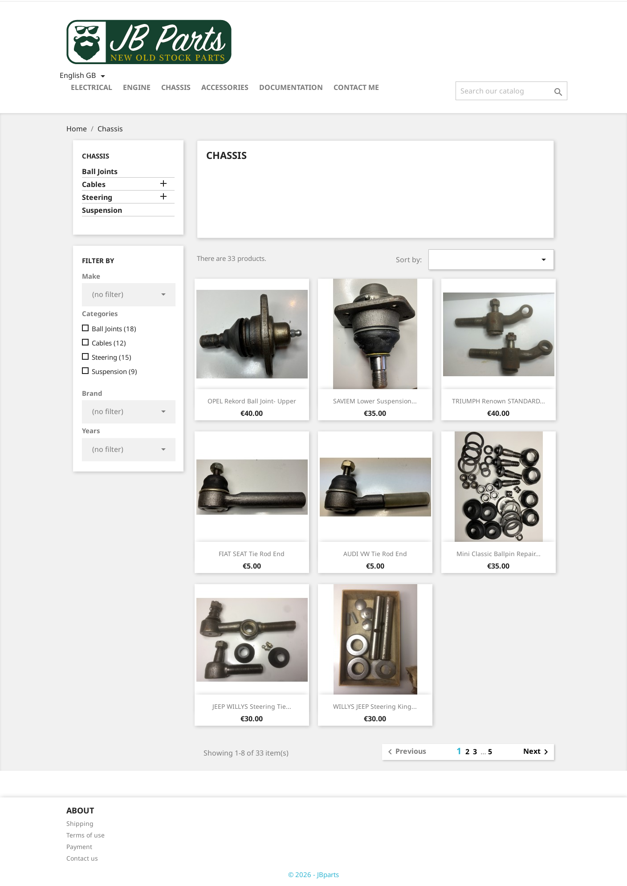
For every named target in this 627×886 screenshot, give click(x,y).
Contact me (356, 87)
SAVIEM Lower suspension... (375, 401)
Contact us (82, 858)
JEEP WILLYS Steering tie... (251, 706)
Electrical (91, 87)
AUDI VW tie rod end (375, 553)
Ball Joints (100, 171)
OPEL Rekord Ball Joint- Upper (252, 401)
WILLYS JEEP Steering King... (375, 706)
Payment (79, 846)
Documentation (291, 87)
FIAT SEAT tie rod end (252, 553)
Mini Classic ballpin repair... (498, 553)
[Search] (511, 90)
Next (537, 752)
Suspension (102, 210)
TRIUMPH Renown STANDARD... (498, 401)
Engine (137, 87)
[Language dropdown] (84, 76)
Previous (405, 752)
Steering (97, 197)
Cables (94, 184)
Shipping (80, 823)
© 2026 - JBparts (313, 874)
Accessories (224, 87)
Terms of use (85, 835)
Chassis (176, 87)
